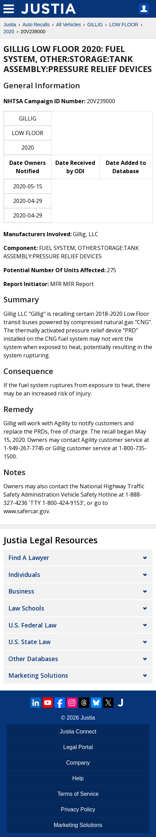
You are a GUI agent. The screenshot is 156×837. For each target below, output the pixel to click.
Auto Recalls (36, 24)
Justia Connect (78, 731)
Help (78, 778)
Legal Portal (78, 747)
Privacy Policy (78, 809)
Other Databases (33, 659)
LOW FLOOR (123, 24)
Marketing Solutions (38, 675)
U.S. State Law (29, 642)
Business (21, 591)
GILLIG (95, 24)
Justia (9, 24)
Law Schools (26, 608)
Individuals (24, 574)
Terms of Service (78, 794)
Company (78, 763)
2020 (8, 31)
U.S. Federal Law (32, 625)
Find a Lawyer (28, 557)
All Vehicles (68, 24)
